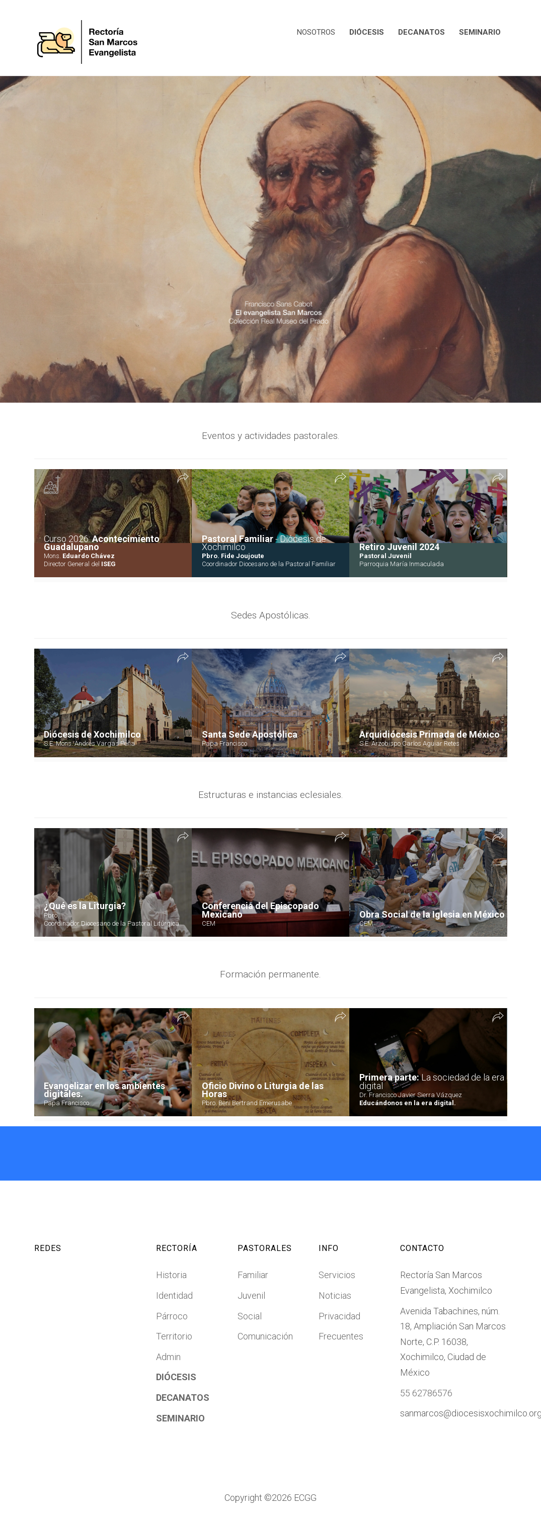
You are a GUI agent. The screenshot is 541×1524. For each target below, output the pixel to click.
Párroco (172, 1316)
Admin (168, 1357)
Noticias (335, 1295)
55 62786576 (426, 1393)
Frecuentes (341, 1336)
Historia (171, 1275)
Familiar (253, 1275)
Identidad (174, 1295)
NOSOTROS (316, 32)
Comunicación (265, 1336)
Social (250, 1316)
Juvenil (251, 1295)
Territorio (174, 1336)
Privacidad (339, 1316)
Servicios (337, 1275)
